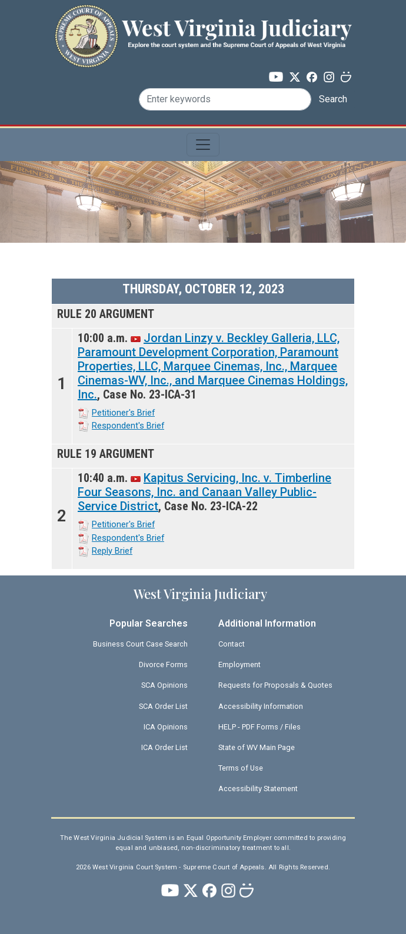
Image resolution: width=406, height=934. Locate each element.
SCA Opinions (164, 685)
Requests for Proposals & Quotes (275, 685)
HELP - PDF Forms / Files (259, 726)
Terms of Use (240, 768)
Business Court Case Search (140, 644)
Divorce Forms (163, 664)
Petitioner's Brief (123, 412)
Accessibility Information (260, 706)
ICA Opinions (166, 726)
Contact (231, 644)
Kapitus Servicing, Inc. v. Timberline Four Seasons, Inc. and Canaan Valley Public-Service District (204, 492)
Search (333, 99)
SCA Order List (163, 706)
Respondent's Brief (128, 425)
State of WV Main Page (256, 747)
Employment (239, 664)
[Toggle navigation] (203, 144)
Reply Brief (112, 550)
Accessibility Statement (258, 788)
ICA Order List (164, 747)
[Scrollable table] (203, 423)
